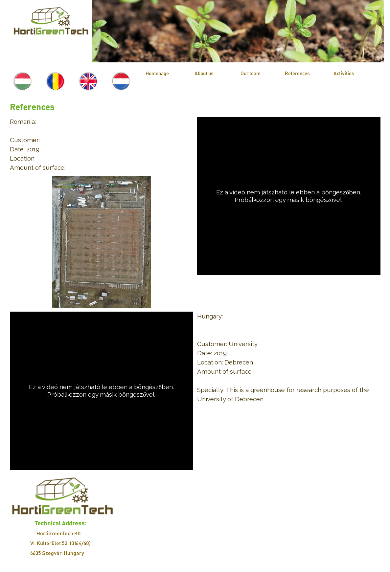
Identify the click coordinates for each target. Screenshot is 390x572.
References (297, 73)
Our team (251, 73)
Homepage (157, 73)
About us (204, 73)
